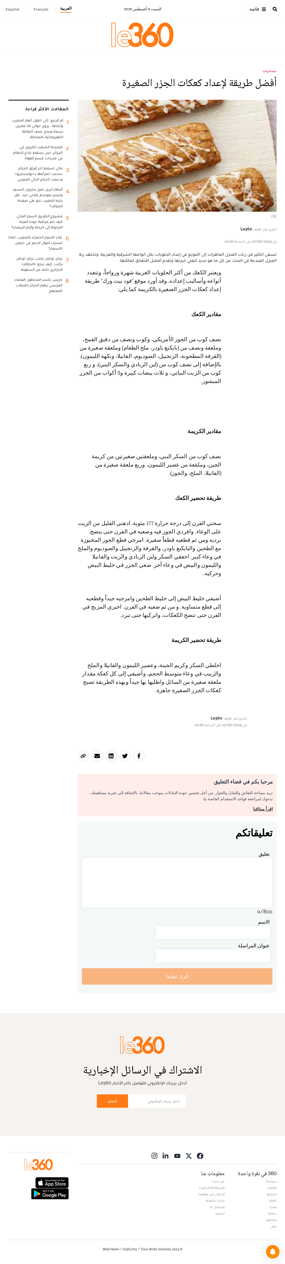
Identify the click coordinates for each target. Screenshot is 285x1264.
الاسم (264, 922)
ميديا (273, 1207)
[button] (272, 1251)
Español (12, 9)
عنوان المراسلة (254, 945)
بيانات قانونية (215, 1200)
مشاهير (271, 1220)
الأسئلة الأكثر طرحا (212, 1188)
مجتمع (272, 1194)
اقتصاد (272, 1188)
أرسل (112, 1101)
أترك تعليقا (177, 976)
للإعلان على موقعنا (211, 1194)
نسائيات (269, 71)
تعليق (264, 854)
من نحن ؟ (218, 1181)
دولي (274, 1226)
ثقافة (273, 1200)
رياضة (272, 1213)
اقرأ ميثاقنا (263, 809)
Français (41, 9)
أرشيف (220, 1213)
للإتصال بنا (217, 1207)
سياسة (271, 1181)
